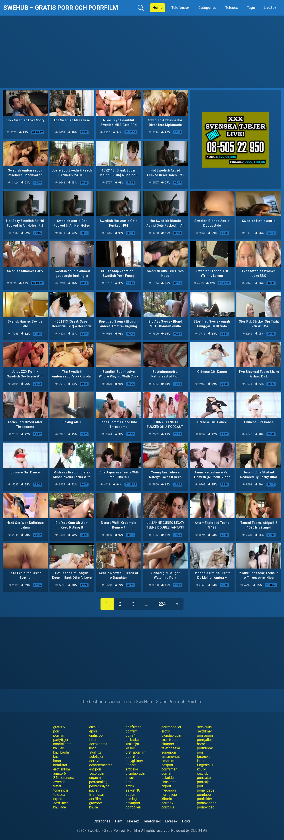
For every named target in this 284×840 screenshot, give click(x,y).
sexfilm (95, 799)
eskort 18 (133, 790)
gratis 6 (59, 727)
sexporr (167, 765)
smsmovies (171, 756)
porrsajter (204, 778)
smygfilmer (134, 761)
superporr (169, 752)
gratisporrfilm (136, 752)
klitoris (167, 799)
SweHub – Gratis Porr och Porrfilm (60, 7)
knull (56, 756)
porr (56, 731)
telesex (59, 794)
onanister (169, 782)
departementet (100, 765)
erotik (166, 731)
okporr (167, 786)
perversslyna (99, 786)
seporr (131, 794)
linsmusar (96, 794)
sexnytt (95, 761)
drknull (94, 727)
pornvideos (205, 790)
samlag (131, 799)
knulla (93, 807)
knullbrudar (61, 752)
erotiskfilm (61, 769)
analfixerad (170, 740)
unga (93, 748)
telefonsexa (171, 748)
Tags (251, 8)
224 (162, 604)
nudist (94, 790)
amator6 (59, 773)
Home (157, 8)
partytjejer (60, 740)
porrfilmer (133, 727)
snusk (130, 778)
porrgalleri (205, 740)
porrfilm (132, 731)
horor (201, 744)
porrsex (167, 803)
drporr (58, 799)
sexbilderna (98, 744)
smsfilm (168, 761)
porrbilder (204, 799)
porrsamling (98, 782)
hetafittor (60, 765)
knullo (201, 769)
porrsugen (205, 735)
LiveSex (270, 8)
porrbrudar (205, 748)
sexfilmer (204, 731)
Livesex (171, 821)
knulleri (58, 748)
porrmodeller (171, 727)
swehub (59, 782)
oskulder (168, 778)
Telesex (231, 8)
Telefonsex (180, 8)
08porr (131, 765)
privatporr (133, 803)
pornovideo (205, 807)
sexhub (202, 773)
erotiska (132, 769)
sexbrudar (97, 773)
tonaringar (60, 790)
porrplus (168, 807)
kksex (130, 748)
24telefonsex (63, 778)
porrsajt (203, 782)
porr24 (131, 735)
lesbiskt (203, 756)
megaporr (169, 790)
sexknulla (204, 727)
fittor (93, 740)
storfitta (95, 752)
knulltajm (132, 744)
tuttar (57, 786)
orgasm (95, 778)
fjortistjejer (170, 794)
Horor (186, 821)
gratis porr (97, 735)
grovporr (95, 803)
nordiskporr (62, 744)
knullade (59, 807)
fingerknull (205, 765)
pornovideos (206, 803)
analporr (95, 769)
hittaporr (168, 744)
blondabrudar (171, 735)
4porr (93, 731)
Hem (118, 821)
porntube (204, 794)
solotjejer (96, 756)
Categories (207, 8)
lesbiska (132, 740)
